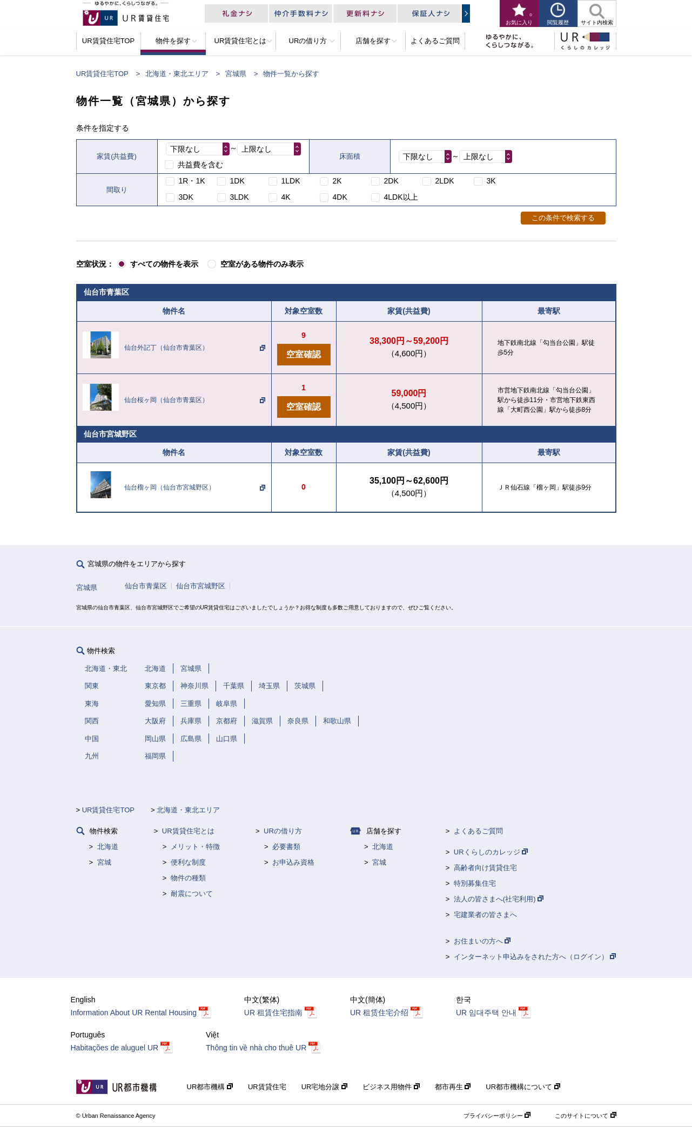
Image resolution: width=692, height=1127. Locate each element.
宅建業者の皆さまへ (485, 915)
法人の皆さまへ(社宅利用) (498, 899)
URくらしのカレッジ (491, 852)
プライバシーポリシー (496, 1115)
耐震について (192, 894)
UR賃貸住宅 (267, 1087)
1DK (237, 180)
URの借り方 (283, 831)
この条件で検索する (563, 218)
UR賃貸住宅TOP (102, 74)
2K (337, 180)
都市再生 (453, 1087)
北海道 (107, 847)
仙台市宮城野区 (200, 585)
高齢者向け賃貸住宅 (485, 868)
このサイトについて (585, 1115)
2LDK (444, 180)
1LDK (290, 180)
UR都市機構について (523, 1087)
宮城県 (235, 74)
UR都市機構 (210, 1087)
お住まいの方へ (482, 941)
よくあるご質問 (478, 831)
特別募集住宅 (475, 883)
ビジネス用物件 (391, 1087)
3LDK (239, 197)
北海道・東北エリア (177, 74)
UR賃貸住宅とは (188, 831)
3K (491, 180)
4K (286, 197)
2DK (391, 180)
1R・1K (192, 180)
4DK (340, 197)
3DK (186, 197)
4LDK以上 (401, 197)
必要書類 (286, 847)
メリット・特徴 (195, 847)
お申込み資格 (293, 862)
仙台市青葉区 (146, 585)
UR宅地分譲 (324, 1087)
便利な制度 (188, 862)
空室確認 (303, 354)
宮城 (104, 862)
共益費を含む (200, 164)
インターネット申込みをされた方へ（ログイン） (535, 957)
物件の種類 (188, 878)
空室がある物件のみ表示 (262, 264)
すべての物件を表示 (164, 264)
